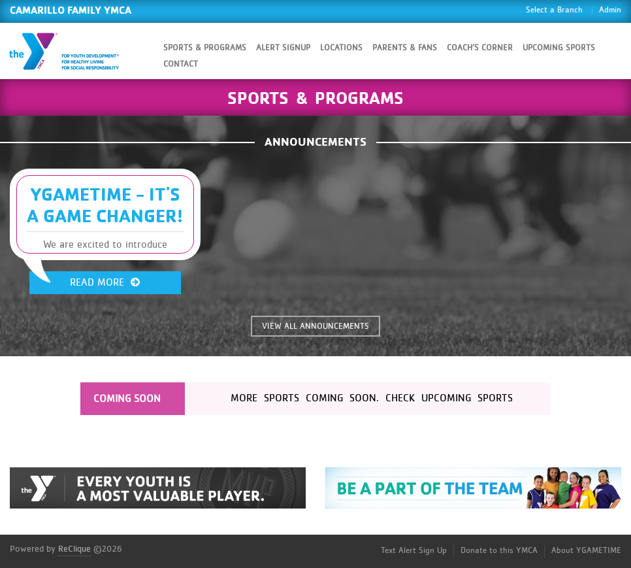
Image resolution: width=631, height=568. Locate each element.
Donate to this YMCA (499, 550)
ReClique (74, 549)
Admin (610, 10)
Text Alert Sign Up (414, 550)
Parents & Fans (404, 48)
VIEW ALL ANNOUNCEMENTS (315, 326)
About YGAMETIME (586, 550)
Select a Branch (554, 10)
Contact (180, 64)
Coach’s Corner (480, 48)
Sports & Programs (204, 48)
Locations (341, 48)
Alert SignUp (283, 48)
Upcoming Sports (559, 48)
